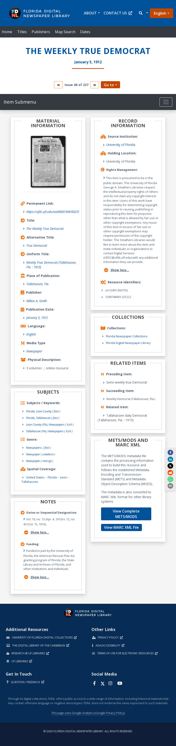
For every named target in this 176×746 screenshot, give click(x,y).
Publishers (41, 31)
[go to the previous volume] (58, 84)
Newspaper (34, 351)
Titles (22, 31)
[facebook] (170, 452)
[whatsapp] (170, 479)
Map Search (65, 31)
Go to (109, 84)
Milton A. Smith (36, 301)
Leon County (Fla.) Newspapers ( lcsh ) (50, 424)
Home (7, 31)
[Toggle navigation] (166, 102)
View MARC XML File (121, 527)
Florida (52, 477)
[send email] (170, 486)
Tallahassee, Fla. (37, 284)
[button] (143, 13)
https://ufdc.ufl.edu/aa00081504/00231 (52, 211)
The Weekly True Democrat (44, 228)
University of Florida (120, 144)
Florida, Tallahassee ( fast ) (42, 418)
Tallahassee (30, 482)
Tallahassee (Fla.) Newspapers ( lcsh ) (49, 431)
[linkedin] (170, 459)
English (160, 13)
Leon (63, 477)
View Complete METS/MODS (126, 514)
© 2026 (88, 731)
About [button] (90, 13)
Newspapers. (38, 447)
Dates (85, 31)
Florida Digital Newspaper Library (128, 343)
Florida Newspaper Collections (127, 336)
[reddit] (170, 472)
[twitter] (170, 466)
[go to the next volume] (94, 84)
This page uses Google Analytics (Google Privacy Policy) (88, 713)
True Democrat (36, 245)
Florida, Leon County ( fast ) (43, 411)
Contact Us (118, 13)
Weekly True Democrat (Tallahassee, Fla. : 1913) (51, 264)
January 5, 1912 (37, 317)
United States (35, 477)
